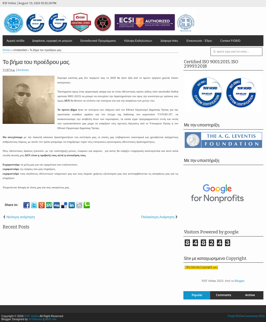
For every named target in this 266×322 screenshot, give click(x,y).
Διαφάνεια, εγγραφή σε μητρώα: (52, 40)
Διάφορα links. (170, 40)
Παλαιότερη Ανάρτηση (157, 217)
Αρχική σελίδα (15, 40)
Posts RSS (235, 316)
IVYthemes (36, 319)
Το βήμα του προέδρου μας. (36, 62)
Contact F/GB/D (230, 40)
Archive (250, 295)
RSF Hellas (31, 316)
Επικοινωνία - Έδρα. (199, 40)
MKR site (51, 319)
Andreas (23, 70)
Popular (197, 295)
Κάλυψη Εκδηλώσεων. (138, 40)
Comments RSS (254, 316)
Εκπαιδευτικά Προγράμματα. (98, 40)
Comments (223, 295)
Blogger (239, 280)
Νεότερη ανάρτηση (20, 217)
